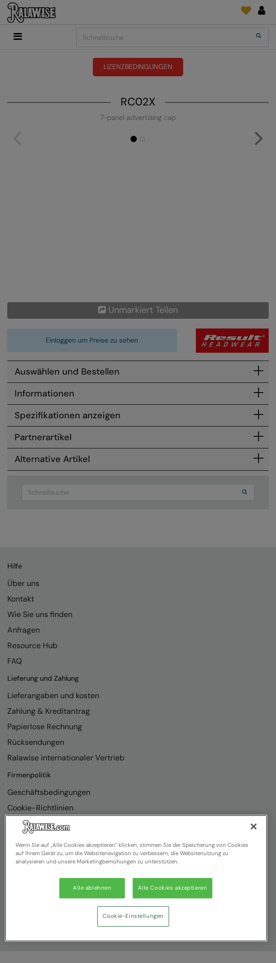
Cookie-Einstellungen (133, 916)
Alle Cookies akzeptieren (172, 888)
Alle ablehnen (92, 888)
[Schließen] (253, 826)
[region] (136, 878)
